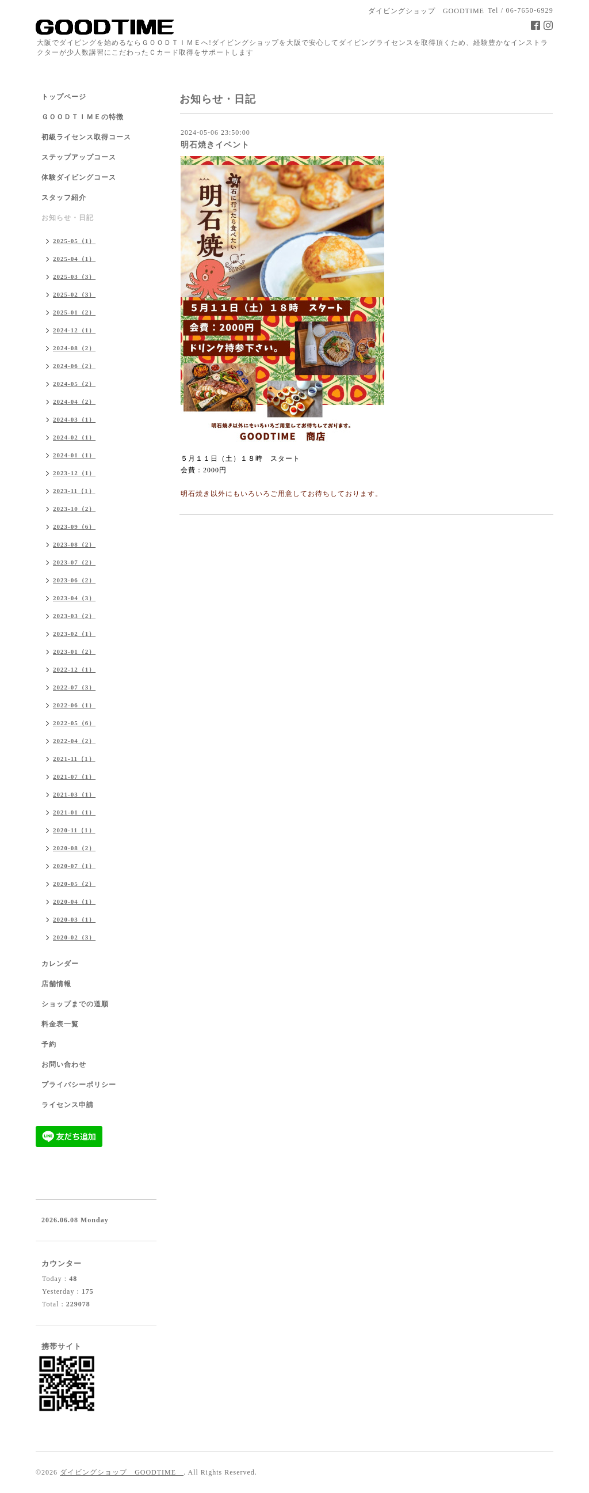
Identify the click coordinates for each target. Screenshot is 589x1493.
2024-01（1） (74, 455)
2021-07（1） (74, 776)
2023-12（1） (74, 472)
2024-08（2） (74, 347)
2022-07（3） (74, 687)
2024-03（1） (74, 419)
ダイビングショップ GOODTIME (121, 1472)
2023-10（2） (74, 508)
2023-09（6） (74, 526)
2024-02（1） (74, 437)
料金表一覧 (60, 1024)
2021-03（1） (74, 794)
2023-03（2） (74, 615)
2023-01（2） (74, 651)
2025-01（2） (74, 312)
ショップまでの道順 (75, 1004)
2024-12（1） (74, 330)
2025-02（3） (74, 294)
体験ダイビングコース (78, 177)
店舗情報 (56, 984)
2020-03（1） (74, 919)
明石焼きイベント (215, 145)
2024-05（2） (74, 383)
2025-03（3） (74, 276)
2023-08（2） (74, 544)
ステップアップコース (78, 157)
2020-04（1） (74, 901)
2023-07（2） (74, 562)
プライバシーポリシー (78, 1085)
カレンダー (60, 964)
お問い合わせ (63, 1064)
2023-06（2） (74, 580)
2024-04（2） (74, 401)
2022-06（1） (74, 705)
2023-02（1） (74, 633)
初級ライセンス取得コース (86, 137)
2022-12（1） (74, 669)
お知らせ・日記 (67, 218)
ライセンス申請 (67, 1105)
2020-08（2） (74, 847)
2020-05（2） (74, 883)
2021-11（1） (74, 758)
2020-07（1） (74, 865)
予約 (48, 1044)
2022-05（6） (74, 722)
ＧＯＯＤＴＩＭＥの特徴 (82, 117)
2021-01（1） (74, 812)
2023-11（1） (74, 490)
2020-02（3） (74, 937)
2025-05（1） (74, 240)
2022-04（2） (74, 740)
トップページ (63, 97)
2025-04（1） (74, 258)
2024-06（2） (74, 365)
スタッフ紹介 (63, 198)
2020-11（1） (74, 830)
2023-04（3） (74, 597)
